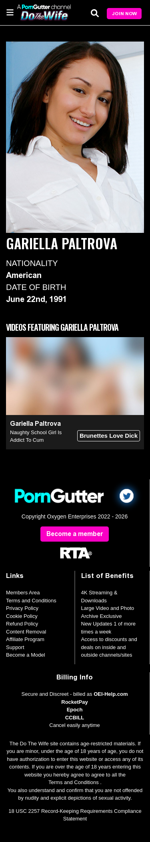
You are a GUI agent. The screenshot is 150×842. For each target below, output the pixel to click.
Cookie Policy (22, 616)
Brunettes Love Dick (109, 435)
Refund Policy (22, 624)
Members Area (23, 593)
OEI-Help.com (111, 694)
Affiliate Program (25, 639)
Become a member (74, 534)
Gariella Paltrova (35, 423)
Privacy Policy (22, 608)
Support (15, 647)
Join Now (124, 13)
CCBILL (74, 718)
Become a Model (25, 655)
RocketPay (74, 702)
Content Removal (26, 632)
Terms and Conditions (31, 601)
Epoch (75, 710)
